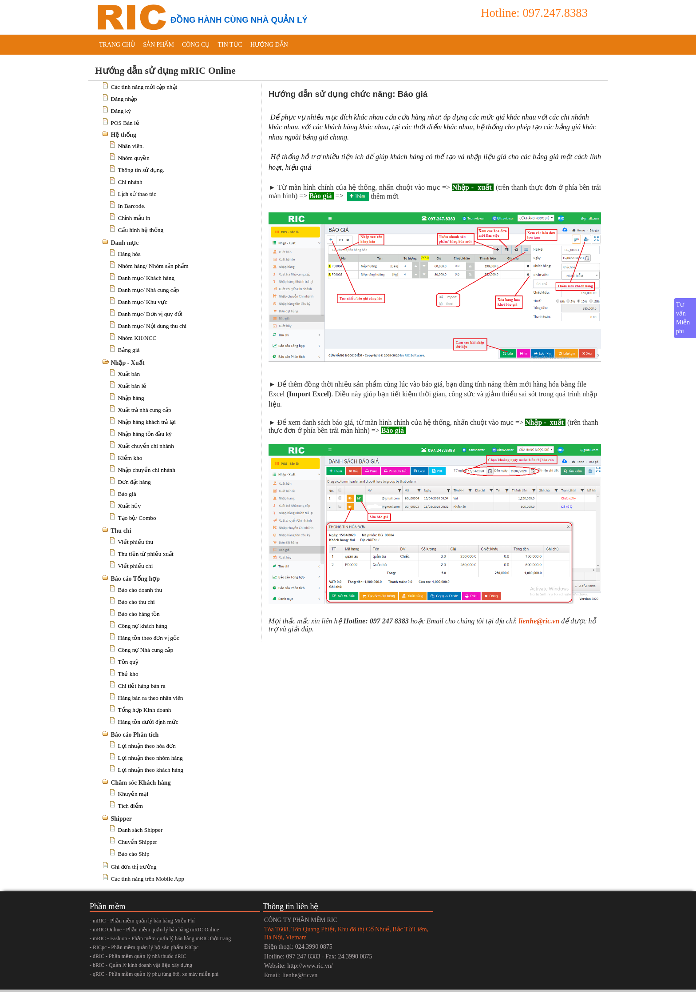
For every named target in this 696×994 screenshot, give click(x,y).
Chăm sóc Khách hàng (141, 782)
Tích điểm (130, 805)
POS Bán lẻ (125, 123)
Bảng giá (129, 350)
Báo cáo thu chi (136, 602)
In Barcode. (132, 206)
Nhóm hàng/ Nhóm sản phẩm (153, 266)
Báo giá (127, 494)
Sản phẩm (158, 44)
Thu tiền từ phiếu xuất (146, 554)
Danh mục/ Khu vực (142, 302)
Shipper (121, 818)
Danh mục (125, 243)
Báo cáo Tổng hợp (135, 578)
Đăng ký (121, 111)
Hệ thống (124, 135)
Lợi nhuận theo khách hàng (151, 769)
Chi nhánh (130, 182)
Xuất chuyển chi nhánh (146, 446)
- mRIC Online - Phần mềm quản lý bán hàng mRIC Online (154, 929)
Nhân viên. (131, 146)
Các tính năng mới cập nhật (144, 87)
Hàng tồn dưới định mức (148, 722)
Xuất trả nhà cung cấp (144, 410)
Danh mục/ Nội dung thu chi (152, 326)
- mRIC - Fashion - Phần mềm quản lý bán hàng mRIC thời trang (160, 938)
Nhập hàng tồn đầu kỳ (145, 434)
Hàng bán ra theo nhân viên (150, 698)
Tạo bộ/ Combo (137, 518)
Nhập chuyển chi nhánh (146, 470)
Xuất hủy (129, 506)
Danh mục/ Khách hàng (146, 278)
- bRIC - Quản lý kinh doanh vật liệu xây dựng (141, 965)
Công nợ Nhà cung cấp (146, 650)
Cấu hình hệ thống (141, 230)
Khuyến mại (133, 793)
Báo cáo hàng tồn (139, 614)
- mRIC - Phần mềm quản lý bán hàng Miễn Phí (142, 921)
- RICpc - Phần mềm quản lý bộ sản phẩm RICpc (144, 947)
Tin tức (230, 44)
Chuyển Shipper (137, 841)
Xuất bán (129, 374)
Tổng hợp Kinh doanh (144, 710)
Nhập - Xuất (128, 362)
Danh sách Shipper (140, 829)
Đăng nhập (124, 99)
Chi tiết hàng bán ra (142, 686)
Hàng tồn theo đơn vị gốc (148, 638)
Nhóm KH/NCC (137, 338)
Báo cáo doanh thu (140, 590)
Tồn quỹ (128, 662)
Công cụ (196, 44)
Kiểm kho (130, 458)
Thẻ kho (128, 674)
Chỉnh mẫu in (134, 218)
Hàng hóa (129, 254)
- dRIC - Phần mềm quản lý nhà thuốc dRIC (138, 956)
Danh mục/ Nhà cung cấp (148, 290)
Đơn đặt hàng (134, 482)
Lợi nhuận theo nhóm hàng (150, 757)
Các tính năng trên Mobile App (147, 878)
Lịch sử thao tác (137, 194)
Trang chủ (117, 44)
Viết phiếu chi (135, 566)
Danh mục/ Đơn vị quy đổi (150, 314)
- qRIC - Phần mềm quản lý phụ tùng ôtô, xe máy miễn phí (154, 974)
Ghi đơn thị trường (134, 866)
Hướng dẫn (269, 44)
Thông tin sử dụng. (141, 170)
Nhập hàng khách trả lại (147, 422)
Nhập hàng (131, 398)
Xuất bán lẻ (132, 386)
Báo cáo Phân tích (135, 734)
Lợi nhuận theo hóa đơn (147, 746)
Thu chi (121, 530)
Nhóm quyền (134, 158)
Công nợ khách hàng (142, 626)
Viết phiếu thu (136, 542)
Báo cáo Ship (134, 853)
